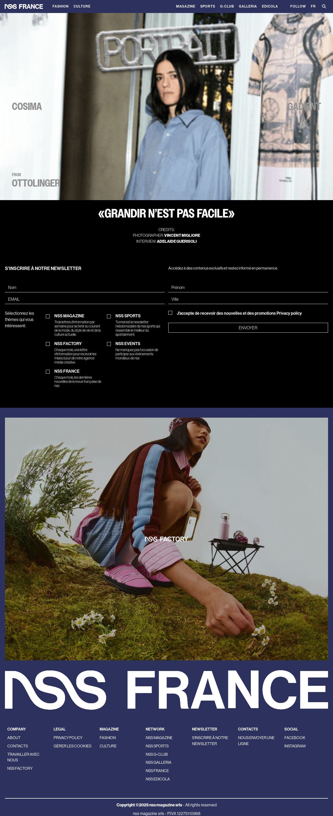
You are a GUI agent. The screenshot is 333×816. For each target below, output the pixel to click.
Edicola (270, 6)
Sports (207, 6)
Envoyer (248, 327)
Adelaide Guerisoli (177, 241)
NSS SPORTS (140, 325)
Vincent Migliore (182, 235)
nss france (157, 770)
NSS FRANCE (79, 378)
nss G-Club (157, 754)
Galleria (248, 6)
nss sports (157, 746)
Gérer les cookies (72, 746)
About (14, 737)
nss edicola (158, 779)
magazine (185, 6)
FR (313, 6)
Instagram (294, 746)
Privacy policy (289, 313)
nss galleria (158, 762)
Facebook (294, 737)
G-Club (227, 6)
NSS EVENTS (140, 351)
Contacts (17, 746)
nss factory (20, 768)
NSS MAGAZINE (79, 325)
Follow (298, 6)
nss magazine (159, 737)
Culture (82, 6)
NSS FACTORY (79, 353)
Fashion (61, 6)
